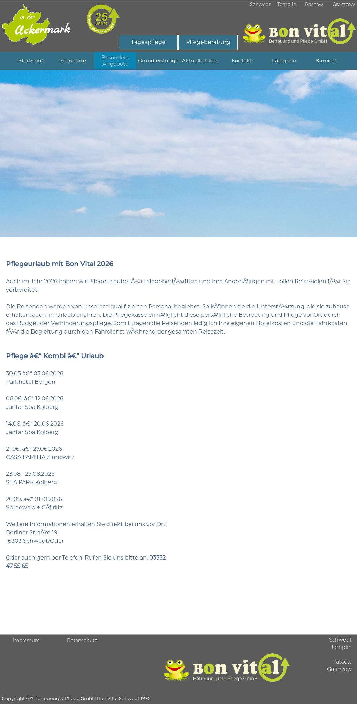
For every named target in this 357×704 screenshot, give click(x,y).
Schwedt (260, 4)
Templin (286, 4)
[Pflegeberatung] (208, 42)
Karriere (326, 61)
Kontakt (241, 61)
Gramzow (344, 4)
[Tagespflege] (148, 42)
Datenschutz (82, 640)
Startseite (30, 61)
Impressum (26, 640)
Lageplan (284, 61)
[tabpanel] (178, 153)
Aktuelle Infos (199, 61)
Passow (314, 4)
